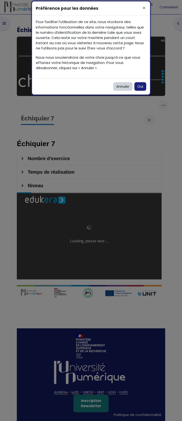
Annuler (122, 86)
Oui (140, 86)
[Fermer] (144, 8)
